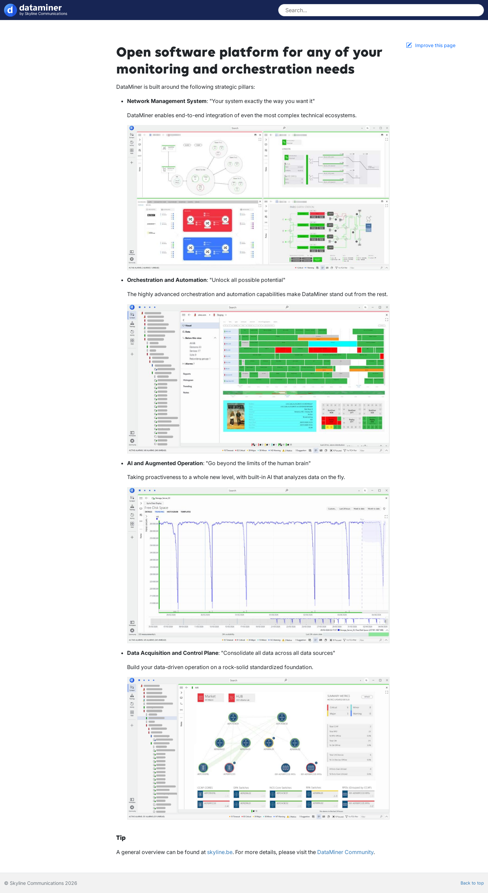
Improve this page (435, 45)
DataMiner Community (345, 852)
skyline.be (219, 852)
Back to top (472, 883)
